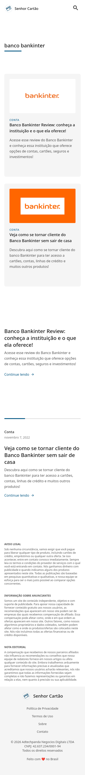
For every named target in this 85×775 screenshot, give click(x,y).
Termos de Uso (42, 716)
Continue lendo (19, 374)
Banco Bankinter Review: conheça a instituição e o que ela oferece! (40, 337)
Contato (42, 732)
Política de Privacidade (42, 708)
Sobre (42, 724)
